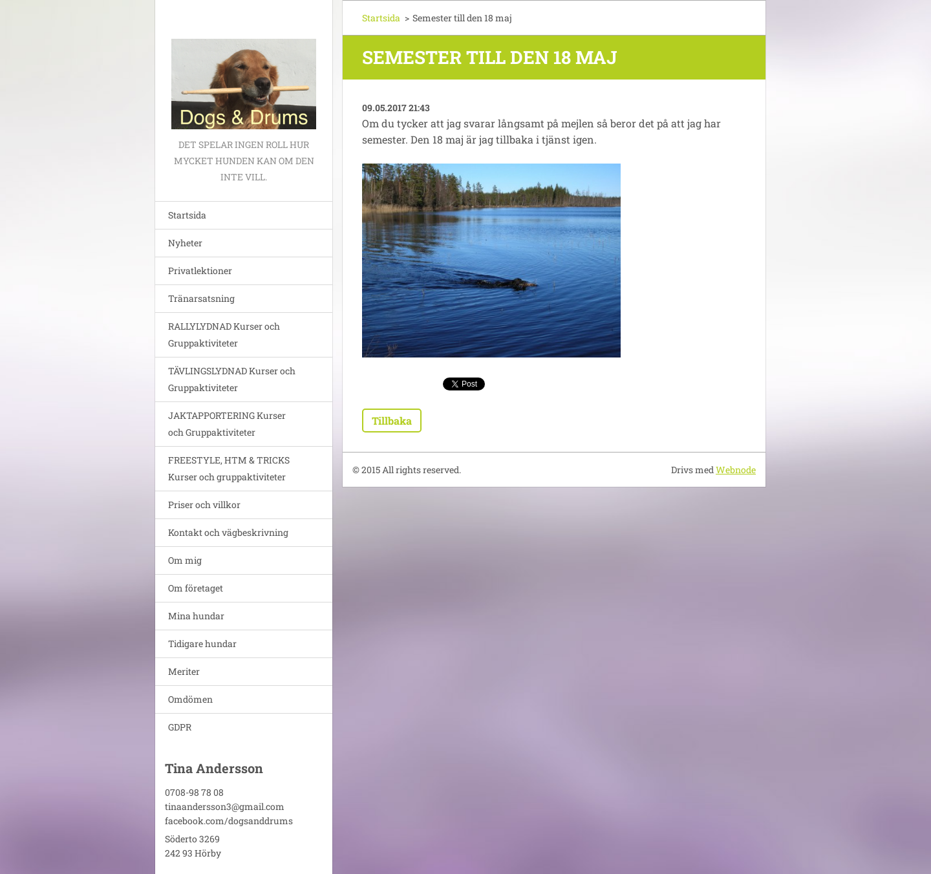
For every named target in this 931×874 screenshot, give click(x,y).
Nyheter (185, 243)
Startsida (187, 215)
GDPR (179, 727)
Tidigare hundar (202, 643)
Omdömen (190, 699)
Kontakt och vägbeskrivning (228, 532)
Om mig (185, 560)
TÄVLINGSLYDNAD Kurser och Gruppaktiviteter (231, 379)
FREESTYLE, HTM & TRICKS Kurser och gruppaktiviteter (229, 468)
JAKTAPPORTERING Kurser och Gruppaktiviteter (227, 423)
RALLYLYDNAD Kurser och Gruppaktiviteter (224, 334)
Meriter (184, 671)
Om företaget (195, 588)
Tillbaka (392, 420)
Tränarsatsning (201, 298)
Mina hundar (196, 616)
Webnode (736, 470)
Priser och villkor (204, 504)
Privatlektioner (200, 270)
